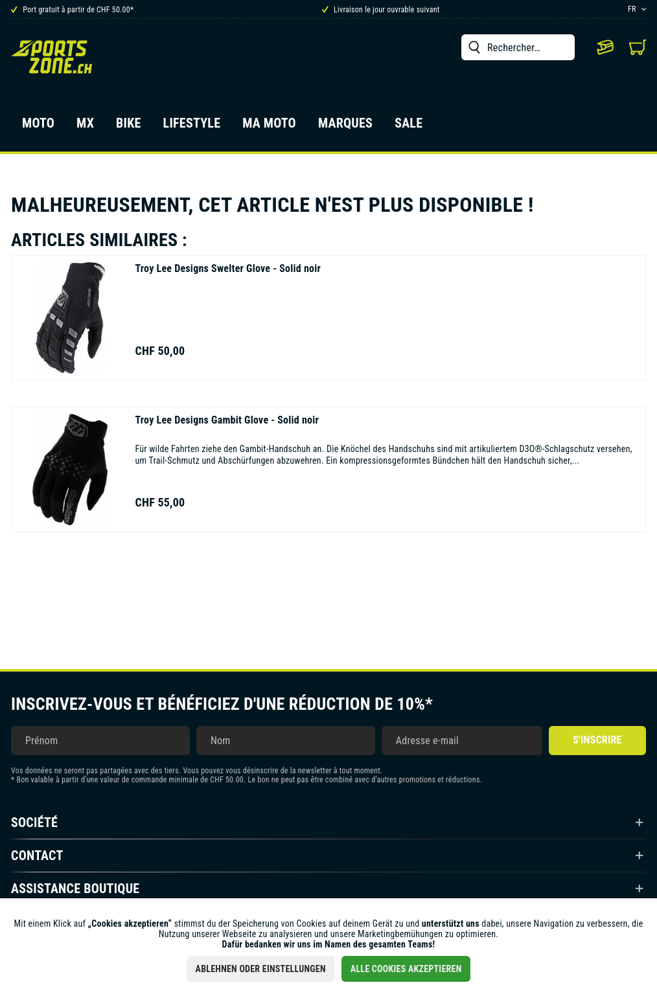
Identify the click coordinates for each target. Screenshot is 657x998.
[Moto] (38, 127)
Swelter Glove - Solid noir (228, 268)
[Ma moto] (269, 127)
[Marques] (345, 127)
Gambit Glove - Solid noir (227, 420)
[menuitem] (518, 47)
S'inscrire (597, 740)
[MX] (85, 127)
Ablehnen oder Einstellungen (261, 969)
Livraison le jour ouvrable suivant (381, 9)
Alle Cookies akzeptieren (406, 969)
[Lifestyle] (192, 127)
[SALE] (408, 127)
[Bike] (128, 127)
